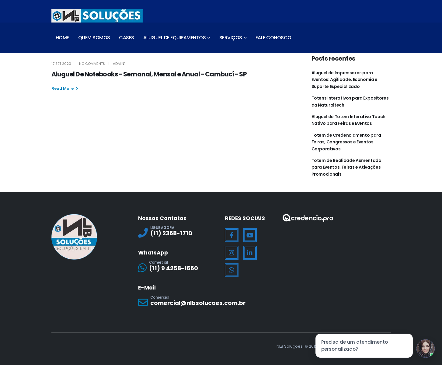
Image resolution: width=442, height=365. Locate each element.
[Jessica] (425, 348)
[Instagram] (232, 253)
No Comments (92, 63)
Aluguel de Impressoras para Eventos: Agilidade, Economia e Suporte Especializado (344, 79)
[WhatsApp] (232, 270)
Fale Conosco (273, 37)
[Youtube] (250, 235)
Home (62, 37)
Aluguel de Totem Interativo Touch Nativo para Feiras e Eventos (348, 120)
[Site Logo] (97, 16)
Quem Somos (94, 37)
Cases (126, 37)
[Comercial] (178, 267)
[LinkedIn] (250, 253)
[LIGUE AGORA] (178, 232)
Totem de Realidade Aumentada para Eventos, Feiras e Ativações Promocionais (346, 167)
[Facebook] (232, 235)
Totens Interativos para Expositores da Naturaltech (350, 101)
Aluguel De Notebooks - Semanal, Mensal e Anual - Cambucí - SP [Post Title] (149, 74)
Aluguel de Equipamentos (174, 37)
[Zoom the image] (308, 217)
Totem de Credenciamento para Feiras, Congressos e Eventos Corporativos (346, 142)
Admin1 (119, 63)
